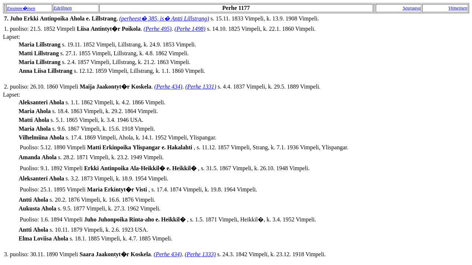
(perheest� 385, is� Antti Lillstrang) (164, 18)
